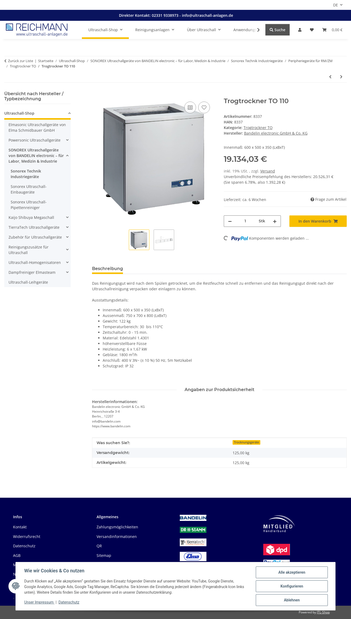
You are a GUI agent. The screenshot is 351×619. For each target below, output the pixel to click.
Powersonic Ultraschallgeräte (35, 140)
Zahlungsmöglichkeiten (117, 526)
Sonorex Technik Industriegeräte (26, 173)
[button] (300, 30)
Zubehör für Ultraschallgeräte (35, 237)
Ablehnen (292, 600)
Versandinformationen (117, 536)
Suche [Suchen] (277, 29)
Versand (267, 171)
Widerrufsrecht (26, 536)
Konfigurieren (291, 586)
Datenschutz (69, 602)
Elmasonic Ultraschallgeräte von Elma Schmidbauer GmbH (37, 127)
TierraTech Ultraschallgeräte (34, 227)
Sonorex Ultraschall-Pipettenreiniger (29, 204)
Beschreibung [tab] (107, 268)
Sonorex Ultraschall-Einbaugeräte (29, 189)
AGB (17, 555)
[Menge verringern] (230, 221)
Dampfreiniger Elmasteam (32, 272)
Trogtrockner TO (258, 127)
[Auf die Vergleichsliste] (190, 107)
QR (99, 545)
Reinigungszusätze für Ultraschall (29, 249)
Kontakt (20, 526)
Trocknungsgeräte (246, 442)
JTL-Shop (323, 612)
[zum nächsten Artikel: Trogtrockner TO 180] (341, 76)
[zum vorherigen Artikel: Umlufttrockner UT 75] (330, 76)
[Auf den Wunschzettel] (204, 107)
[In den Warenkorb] (96, 94)
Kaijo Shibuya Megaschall (31, 217)
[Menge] (245, 221)
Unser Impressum (39, 602)
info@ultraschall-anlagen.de (207, 15)
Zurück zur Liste (20, 60)
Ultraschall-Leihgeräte (28, 282)
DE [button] (335, 4)
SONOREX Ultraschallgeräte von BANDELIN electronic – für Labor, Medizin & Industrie (36, 155)
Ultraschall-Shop (19, 113)
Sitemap (104, 555)
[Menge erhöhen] (275, 221)
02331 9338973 (166, 15)
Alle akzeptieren (291, 572)
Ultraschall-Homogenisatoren (35, 262)
